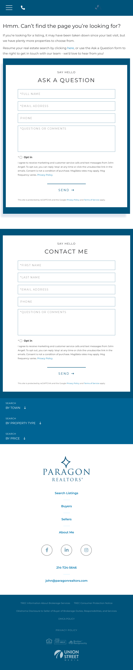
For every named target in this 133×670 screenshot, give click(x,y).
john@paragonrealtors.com (67, 581)
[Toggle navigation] (9, 8)
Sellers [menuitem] (66, 519)
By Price (13, 438)
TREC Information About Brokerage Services (45, 603)
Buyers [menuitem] (66, 506)
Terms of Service (91, 200)
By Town (13, 408)
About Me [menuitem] (66, 532)
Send (63, 190)
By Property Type (21, 423)
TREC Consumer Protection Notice (93, 603)
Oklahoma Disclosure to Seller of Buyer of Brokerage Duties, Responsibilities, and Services (66, 611)
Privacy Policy (44, 175)
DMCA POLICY (66, 619)
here (70, 48)
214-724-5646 (23, 7)
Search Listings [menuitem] (66, 493)
